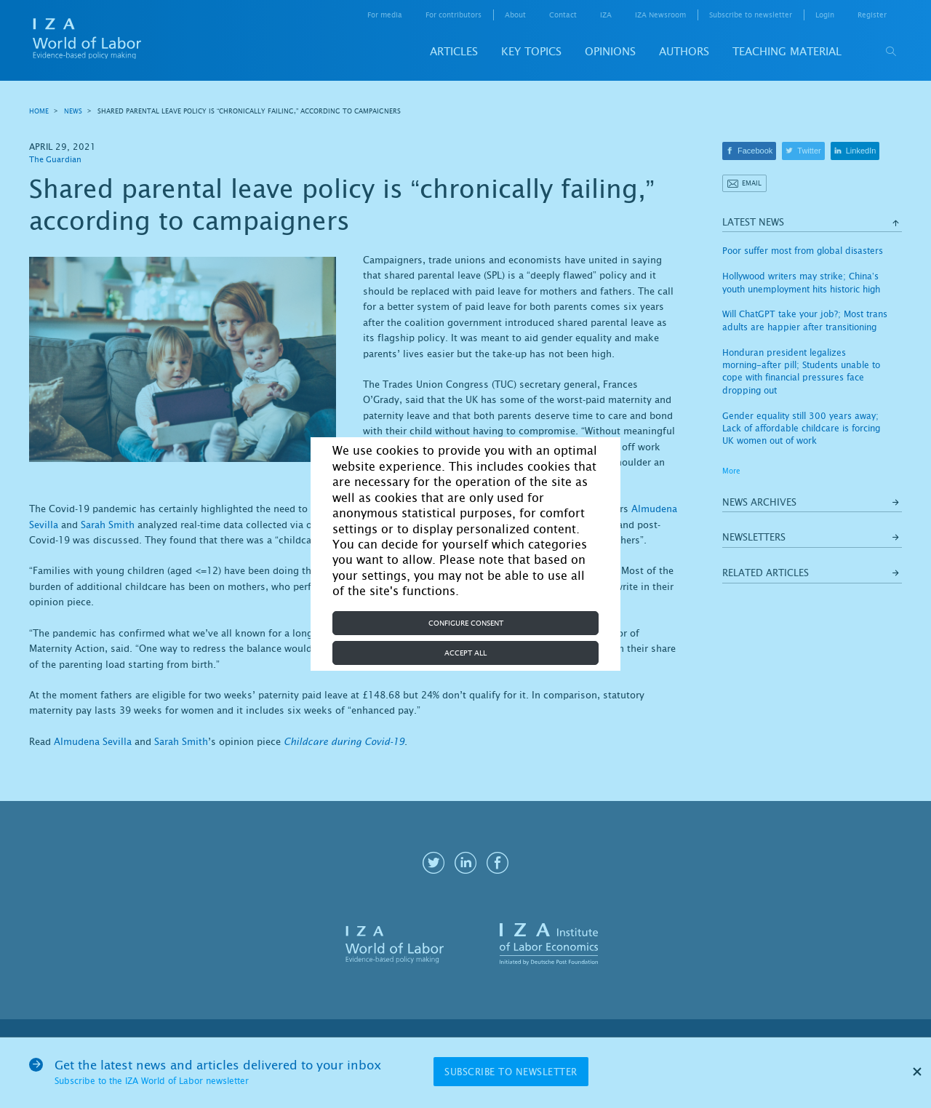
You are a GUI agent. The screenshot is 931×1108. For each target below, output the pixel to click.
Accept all (465, 653)
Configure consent (465, 623)
